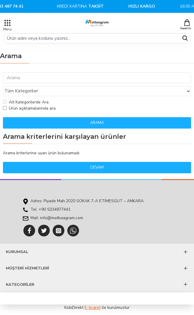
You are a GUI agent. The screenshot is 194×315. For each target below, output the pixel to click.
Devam (97, 167)
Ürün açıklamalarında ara (29, 108)
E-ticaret (93, 307)
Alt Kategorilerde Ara (26, 102)
